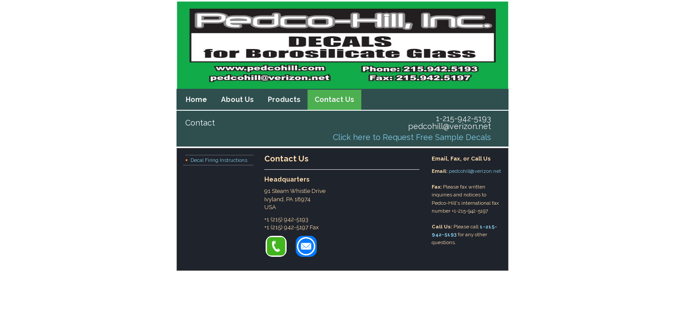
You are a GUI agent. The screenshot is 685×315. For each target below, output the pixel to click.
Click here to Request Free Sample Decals (412, 137)
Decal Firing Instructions (218, 160)
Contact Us (334, 99)
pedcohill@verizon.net (449, 126)
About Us (237, 99)
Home (196, 99)
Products (284, 99)
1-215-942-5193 (463, 118)
